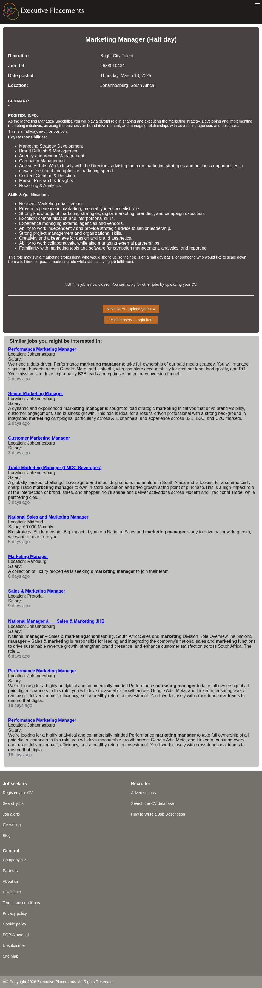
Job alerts (11, 814)
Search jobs (13, 803)
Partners (10, 870)
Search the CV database (152, 803)
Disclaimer (12, 892)
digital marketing (118, 213)
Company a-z (14, 860)
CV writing (12, 825)
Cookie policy (14, 924)
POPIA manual (16, 935)
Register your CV (18, 793)
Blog (7, 835)
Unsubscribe (14, 945)
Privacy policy (15, 913)
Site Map (10, 956)
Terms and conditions (21, 903)
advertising (187, 125)
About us (10, 881)
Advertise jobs (143, 793)
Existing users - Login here (131, 320)
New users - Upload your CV (131, 309)
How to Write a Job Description (158, 814)
